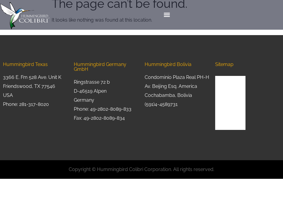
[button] (167, 15)
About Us (223, 78)
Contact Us (225, 122)
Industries (224, 100)
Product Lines (227, 89)
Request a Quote (230, 111)
